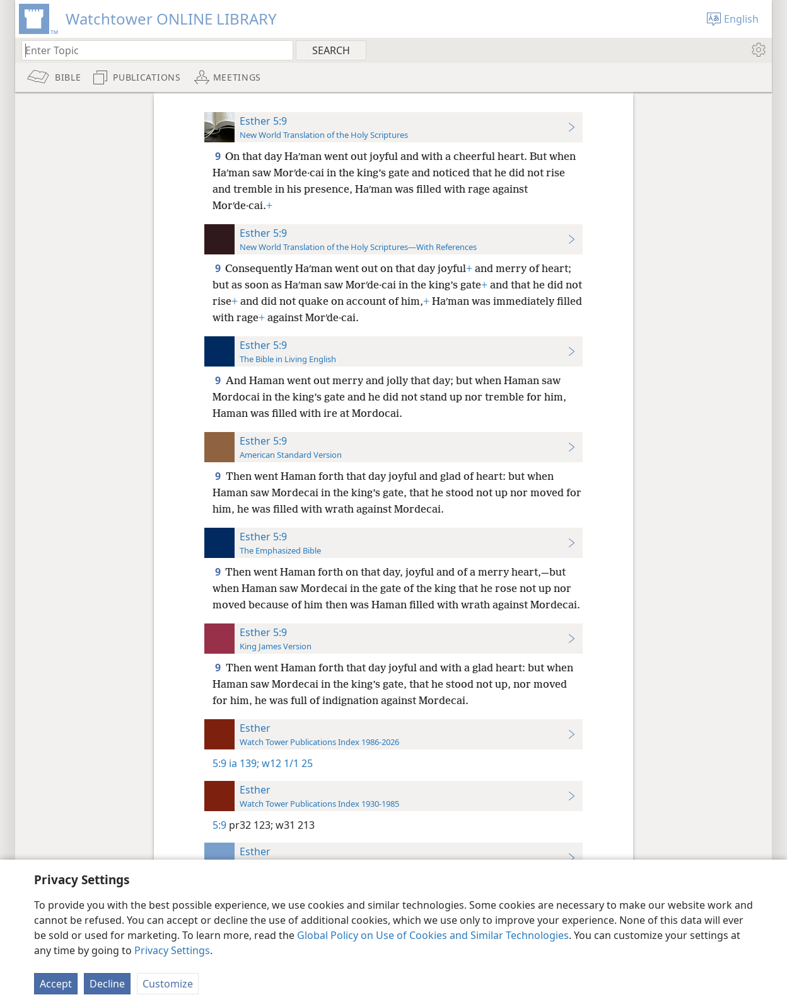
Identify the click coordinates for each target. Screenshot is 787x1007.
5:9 (219, 763)
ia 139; (244, 763)
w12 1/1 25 (286, 763)
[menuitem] (758, 50)
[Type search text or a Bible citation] (151, 50)
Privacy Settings (172, 950)
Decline (107, 984)
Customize (168, 984)
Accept (56, 984)
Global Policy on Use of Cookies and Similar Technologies (433, 935)
